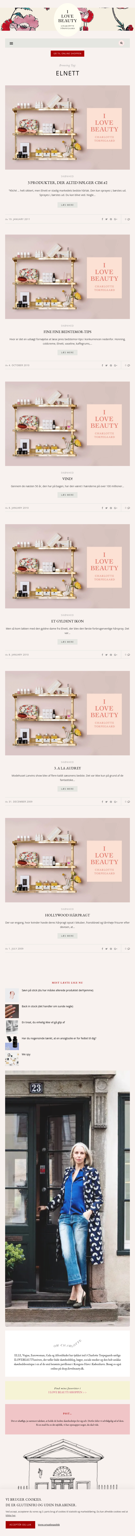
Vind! (67, 478)
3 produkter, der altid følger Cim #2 (67, 182)
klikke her (11, 1515)
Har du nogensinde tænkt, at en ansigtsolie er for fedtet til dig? (59, 1038)
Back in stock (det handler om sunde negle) (47, 1006)
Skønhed (67, 176)
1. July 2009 (16, 948)
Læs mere (67, 204)
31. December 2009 (21, 801)
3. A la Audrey (67, 768)
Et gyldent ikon (67, 621)
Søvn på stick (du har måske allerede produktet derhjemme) (57, 990)
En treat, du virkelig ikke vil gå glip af (43, 1022)
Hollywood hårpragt (67, 915)
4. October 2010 (19, 365)
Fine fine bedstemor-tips (67, 331)
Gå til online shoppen (68, 53)
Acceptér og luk (20, 1524)
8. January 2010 (19, 507)
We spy (26, 1054)
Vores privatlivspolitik (49, 1524)
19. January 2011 (19, 219)
